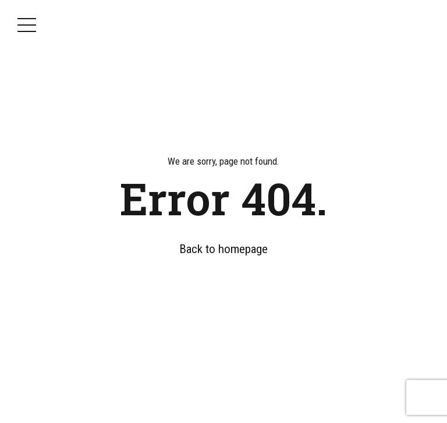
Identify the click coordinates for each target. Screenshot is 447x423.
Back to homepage (223, 249)
